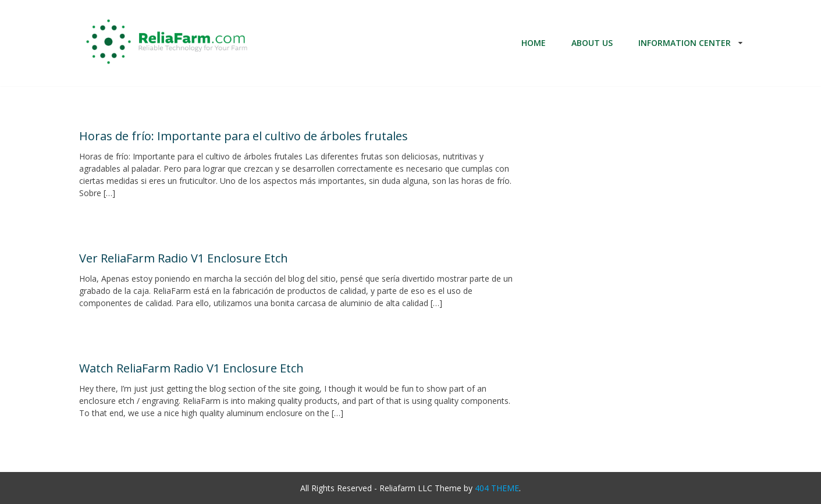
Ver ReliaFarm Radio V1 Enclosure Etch (183, 258)
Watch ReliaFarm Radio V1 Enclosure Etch (191, 368)
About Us (592, 42)
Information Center (684, 42)
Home (533, 42)
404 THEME (497, 488)
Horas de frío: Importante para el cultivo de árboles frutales (243, 136)
